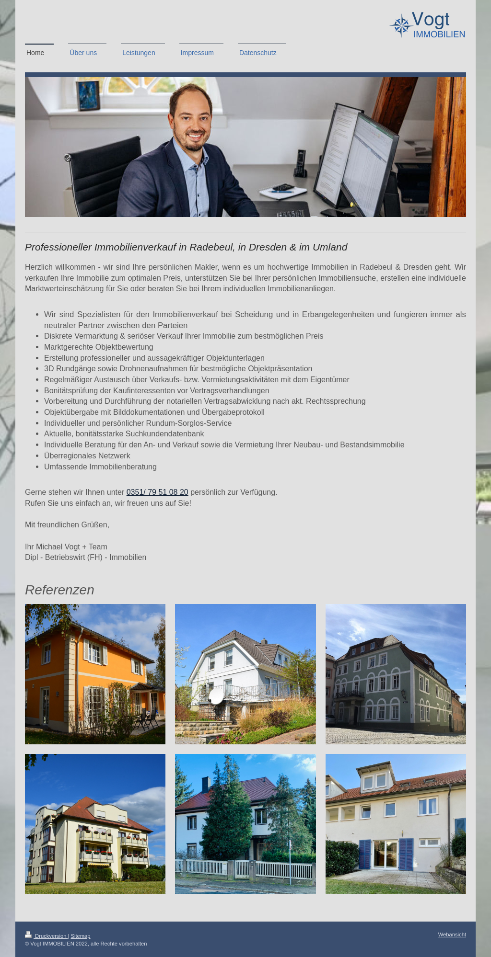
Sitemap (81, 936)
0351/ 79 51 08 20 (157, 492)
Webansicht (452, 934)
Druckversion (46, 936)
